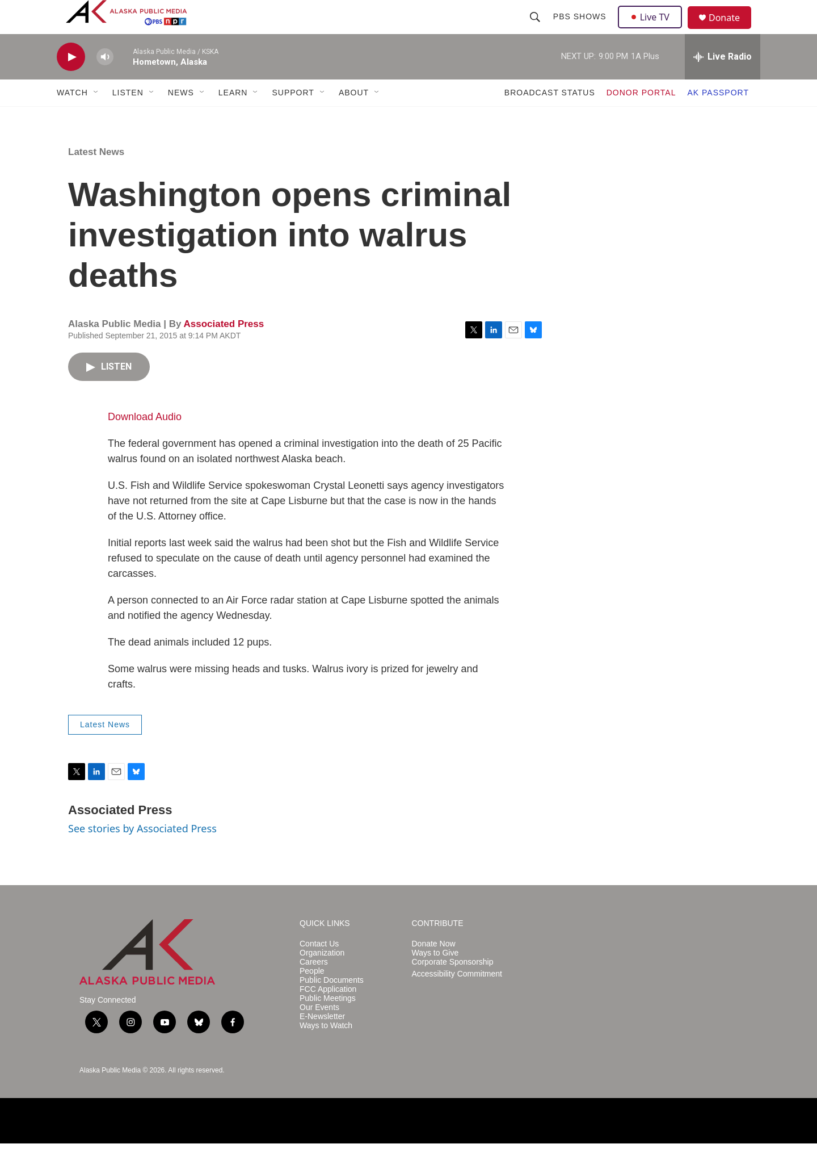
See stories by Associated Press (142, 854)
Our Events (319, 1033)
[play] (71, 82)
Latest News (96, 177)
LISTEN (128, 118)
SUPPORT (293, 118)
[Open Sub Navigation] (96, 118)
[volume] (105, 82)
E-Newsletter (322, 1042)
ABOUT (354, 118)
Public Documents (332, 1006)
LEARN (233, 118)
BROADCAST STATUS (549, 118)
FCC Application (328, 1015)
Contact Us (319, 969)
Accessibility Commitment (457, 999)
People (312, 996)
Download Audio (145, 442)
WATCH (72, 118)
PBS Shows (581, 29)
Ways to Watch (326, 1051)
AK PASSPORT (718, 118)
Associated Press (223, 349)
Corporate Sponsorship (453, 987)
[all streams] (722, 82)
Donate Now (434, 969)
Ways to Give (435, 978)
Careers (314, 987)
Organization (322, 978)
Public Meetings (328, 1024)
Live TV (653, 29)
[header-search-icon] (536, 29)
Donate (731, 31)
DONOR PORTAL (641, 118)
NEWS (181, 118)
